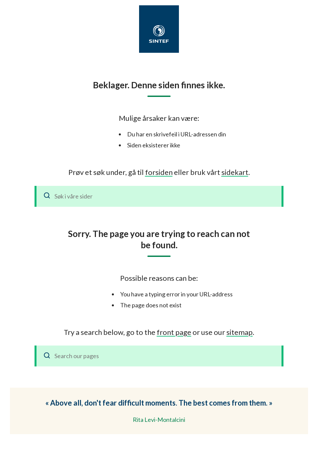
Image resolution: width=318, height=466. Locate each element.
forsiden (159, 172)
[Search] (47, 355)
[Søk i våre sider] (159, 196)
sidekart (234, 172)
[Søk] (47, 196)
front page (174, 332)
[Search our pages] (159, 356)
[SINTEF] (159, 34)
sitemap (239, 332)
